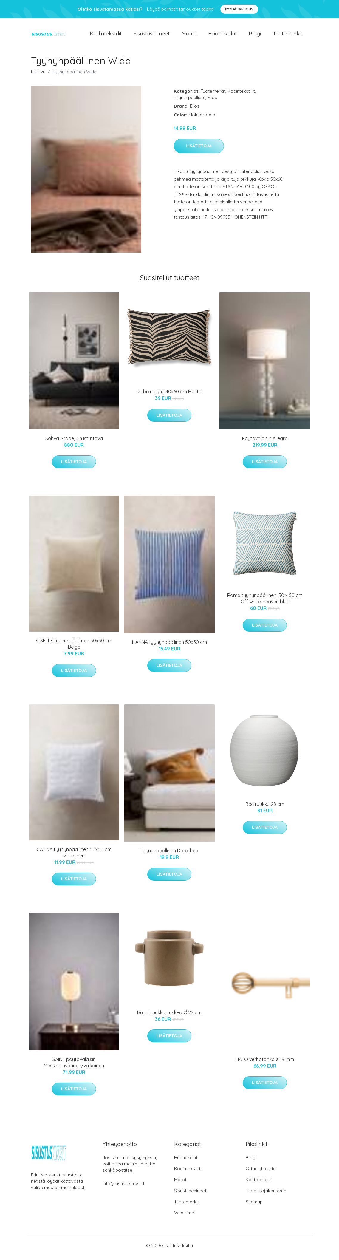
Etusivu (38, 75)
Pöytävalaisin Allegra (265, 442)
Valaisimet (185, 1217)
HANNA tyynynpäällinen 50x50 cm (169, 646)
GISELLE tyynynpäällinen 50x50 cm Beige (74, 648)
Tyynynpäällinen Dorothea (169, 855)
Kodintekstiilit (106, 35)
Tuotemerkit (287, 35)
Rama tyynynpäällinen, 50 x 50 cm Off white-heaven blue (265, 602)
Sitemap (254, 1206)
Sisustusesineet (152, 35)
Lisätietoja (199, 150)
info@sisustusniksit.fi (124, 1188)
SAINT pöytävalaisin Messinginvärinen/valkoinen (74, 1066)
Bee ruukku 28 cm (264, 808)
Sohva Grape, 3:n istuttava (74, 442)
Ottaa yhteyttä (261, 1173)
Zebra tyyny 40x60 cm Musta (169, 396)
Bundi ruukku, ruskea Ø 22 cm (169, 1016)
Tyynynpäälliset (189, 101)
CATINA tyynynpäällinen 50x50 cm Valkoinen (74, 856)
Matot (189, 35)
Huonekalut (222, 35)
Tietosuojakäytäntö (266, 1195)
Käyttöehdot (259, 1184)
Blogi (255, 35)
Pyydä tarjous (239, 9)
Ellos (212, 101)
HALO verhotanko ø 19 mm (265, 1063)
